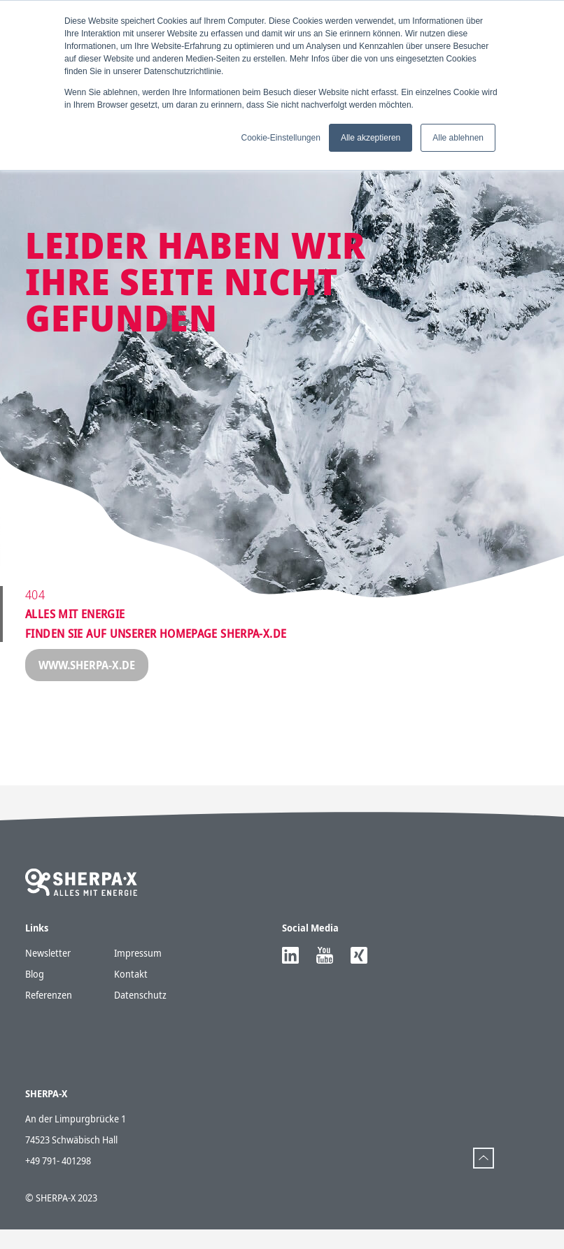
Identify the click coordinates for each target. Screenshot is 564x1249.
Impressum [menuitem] (138, 855)
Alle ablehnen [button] (458, 138)
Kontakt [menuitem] (131, 876)
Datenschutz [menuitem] (140, 897)
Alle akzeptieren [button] (370, 138)
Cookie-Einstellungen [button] (280, 138)
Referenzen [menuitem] (48, 897)
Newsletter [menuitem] (48, 855)
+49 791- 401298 (58, 1180)
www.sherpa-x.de (86, 665)
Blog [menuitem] (34, 876)
